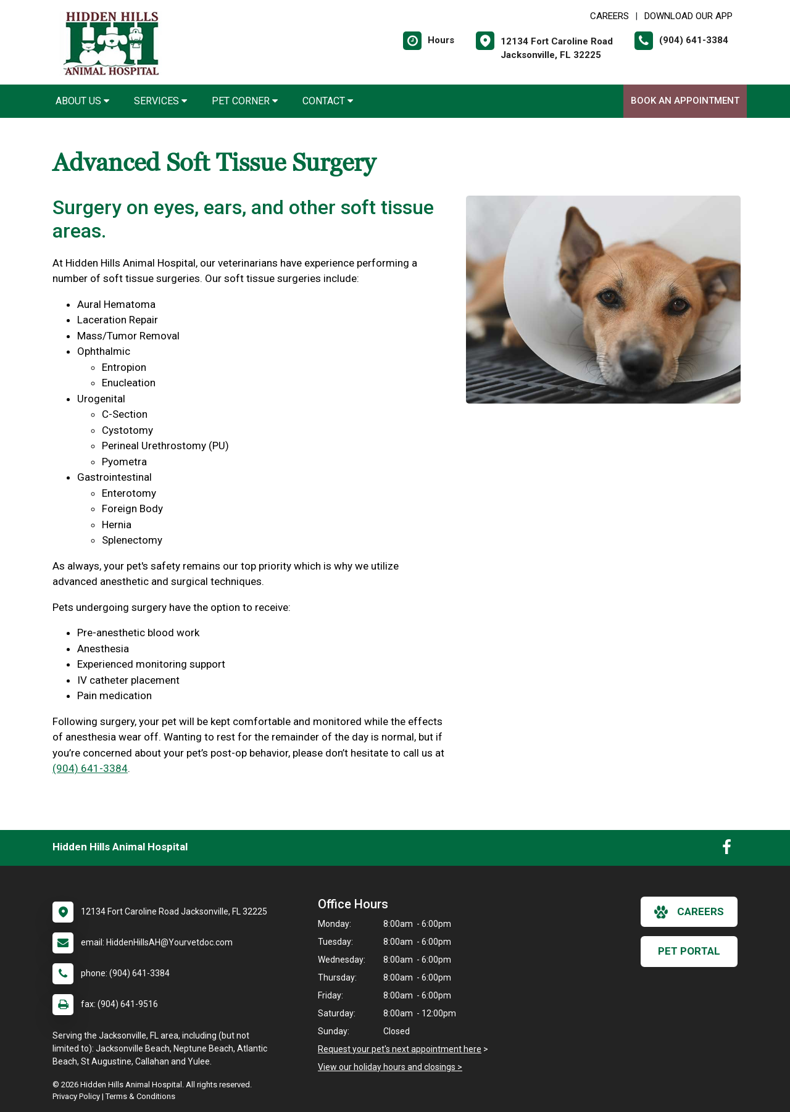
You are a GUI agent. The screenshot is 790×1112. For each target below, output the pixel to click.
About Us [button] (82, 101)
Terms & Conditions (140, 1096)
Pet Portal (689, 951)
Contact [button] (327, 101)
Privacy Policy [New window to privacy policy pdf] (76, 1096)
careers (689, 912)
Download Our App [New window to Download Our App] (688, 16)
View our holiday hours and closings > (390, 1067)
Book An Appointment (685, 100)
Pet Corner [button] (245, 101)
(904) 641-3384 (90, 768)
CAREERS (609, 16)
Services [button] (160, 101)
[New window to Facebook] (727, 850)
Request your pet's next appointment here (399, 1049)
